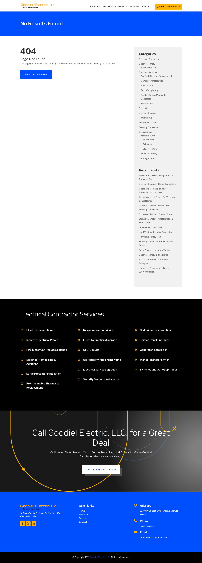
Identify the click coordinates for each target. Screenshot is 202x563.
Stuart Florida (150, 148)
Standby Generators (149, 127)
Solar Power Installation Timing (154, 250)
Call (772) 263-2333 (185, 405)
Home (82, 510)
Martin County (148, 135)
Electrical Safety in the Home (153, 254)
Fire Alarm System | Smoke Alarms (156, 214)
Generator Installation (152, 80)
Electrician (144, 108)
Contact (147, 7)
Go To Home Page (36, 74)
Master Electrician (148, 122)
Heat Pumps (147, 85)
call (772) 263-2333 (169, 7)
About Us (95, 7)
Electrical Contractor (149, 59)
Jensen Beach (149, 139)
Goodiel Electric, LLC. (100, 557)
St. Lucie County (149, 153)
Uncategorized (146, 158)
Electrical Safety (147, 63)
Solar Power (147, 103)
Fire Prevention (149, 67)
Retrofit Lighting (149, 90)
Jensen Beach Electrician (151, 227)
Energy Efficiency (147, 113)
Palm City (147, 144)
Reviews (134, 7)
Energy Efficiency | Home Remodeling (157, 184)
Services (83, 518)
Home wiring (145, 117)
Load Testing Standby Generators (156, 232)
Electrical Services (114, 7)
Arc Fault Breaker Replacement (156, 76)
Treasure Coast (147, 132)
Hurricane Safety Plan (150, 236)
